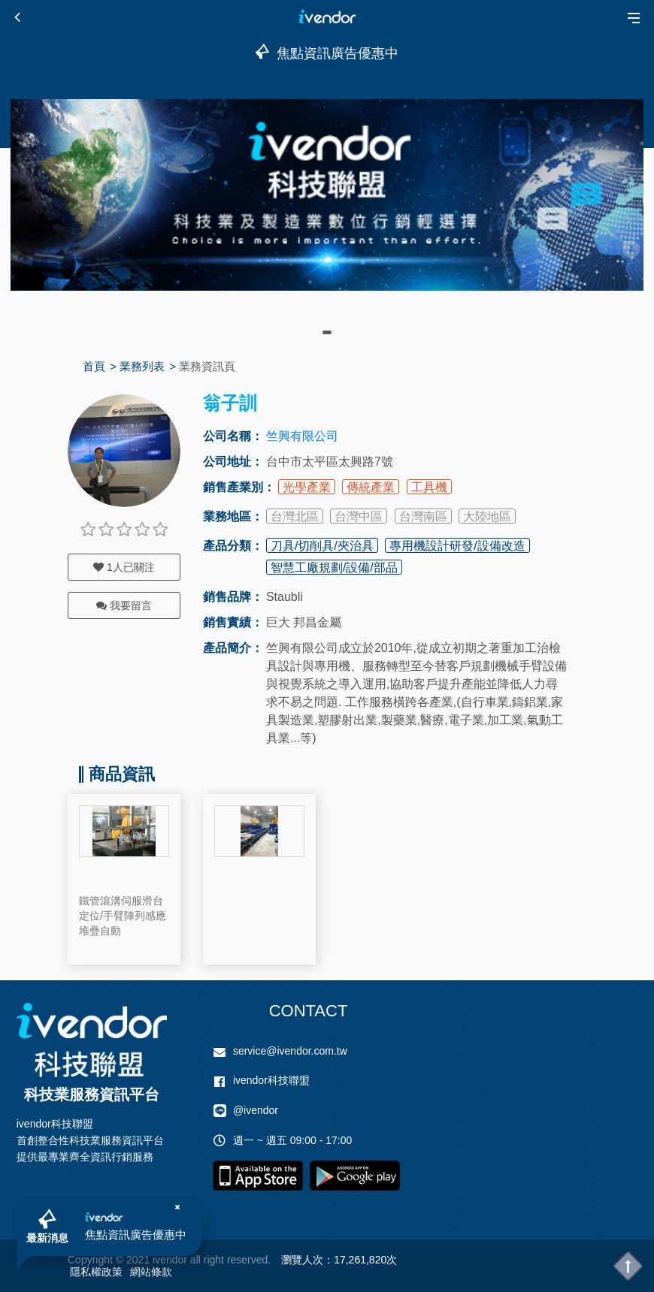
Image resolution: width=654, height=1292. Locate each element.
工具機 (429, 487)
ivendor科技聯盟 (271, 1080)
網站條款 (151, 1271)
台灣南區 (423, 516)
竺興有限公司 (302, 436)
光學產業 (307, 487)
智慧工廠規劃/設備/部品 (334, 567)
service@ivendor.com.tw (290, 1051)
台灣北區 (295, 516)
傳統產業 (371, 487)
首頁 (94, 366)
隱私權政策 (96, 1271)
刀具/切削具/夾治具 (322, 545)
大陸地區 (487, 516)
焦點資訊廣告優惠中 (135, 1234)
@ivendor (255, 1110)
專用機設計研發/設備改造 (457, 545)
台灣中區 (359, 516)
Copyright (90, 1260)
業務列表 (142, 366)
